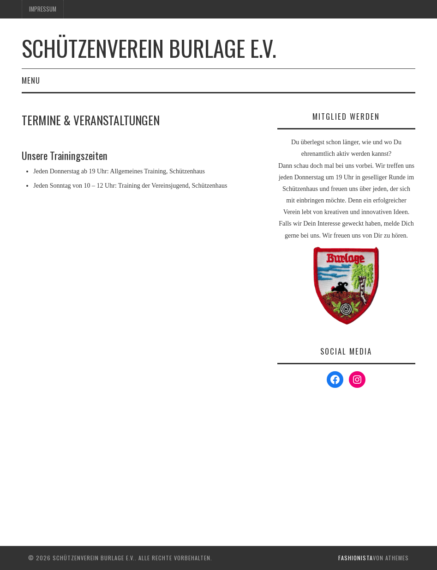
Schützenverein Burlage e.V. (149, 47)
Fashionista (355, 557)
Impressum (42, 9)
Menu (31, 80)
